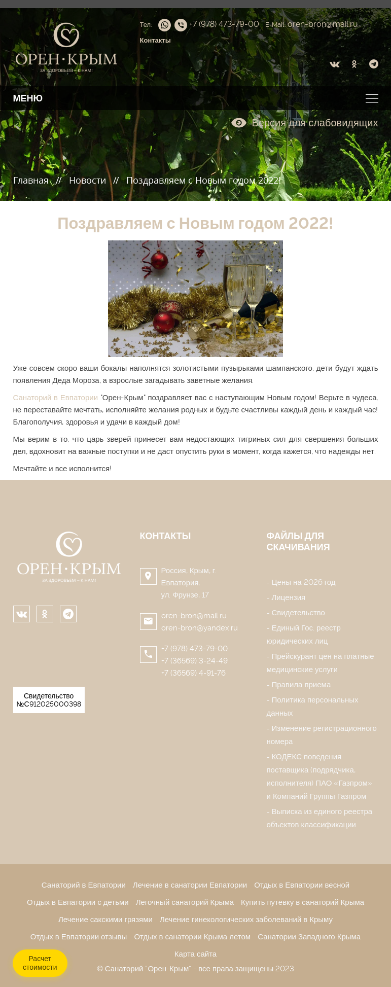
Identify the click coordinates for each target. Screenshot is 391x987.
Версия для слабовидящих (304, 122)
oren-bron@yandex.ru (199, 627)
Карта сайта (195, 954)
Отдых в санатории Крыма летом (192, 936)
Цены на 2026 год (304, 582)
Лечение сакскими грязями (105, 919)
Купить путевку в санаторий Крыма (302, 902)
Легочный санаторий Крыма (185, 902)
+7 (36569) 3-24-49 (194, 660)
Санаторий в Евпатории (55, 397)
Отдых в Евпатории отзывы (78, 936)
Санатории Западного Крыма (309, 936)
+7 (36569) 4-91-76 (193, 673)
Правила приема (301, 684)
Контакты (165, 536)
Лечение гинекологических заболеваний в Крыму (246, 919)
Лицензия (289, 597)
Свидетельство (298, 612)
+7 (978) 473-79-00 (194, 648)
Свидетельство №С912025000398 (49, 700)
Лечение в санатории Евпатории (190, 885)
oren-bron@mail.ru (194, 615)
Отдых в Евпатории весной (301, 885)
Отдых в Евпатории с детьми (78, 902)
